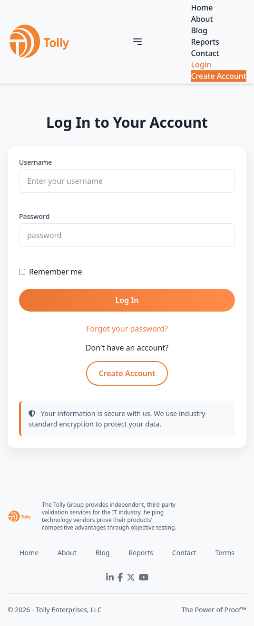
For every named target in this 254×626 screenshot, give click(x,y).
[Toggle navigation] (137, 41)
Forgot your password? (127, 328)
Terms (224, 552)
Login (201, 64)
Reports (205, 42)
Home (202, 7)
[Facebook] (120, 577)
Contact (205, 53)
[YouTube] (143, 577)
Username (35, 162)
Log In (127, 300)
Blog (199, 30)
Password (34, 216)
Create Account (218, 76)
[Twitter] (131, 577)
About (202, 19)
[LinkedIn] (110, 577)
